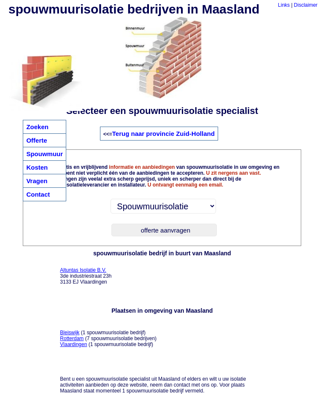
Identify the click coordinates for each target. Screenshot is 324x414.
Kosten (37, 167)
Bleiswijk (69, 333)
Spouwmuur (44, 153)
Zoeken (37, 126)
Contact (38, 194)
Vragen (36, 180)
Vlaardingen (73, 344)
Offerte (36, 140)
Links (284, 5)
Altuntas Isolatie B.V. (83, 270)
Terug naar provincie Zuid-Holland (163, 133)
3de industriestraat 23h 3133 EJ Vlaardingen (85, 276)
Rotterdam (72, 338)
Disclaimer (306, 5)
